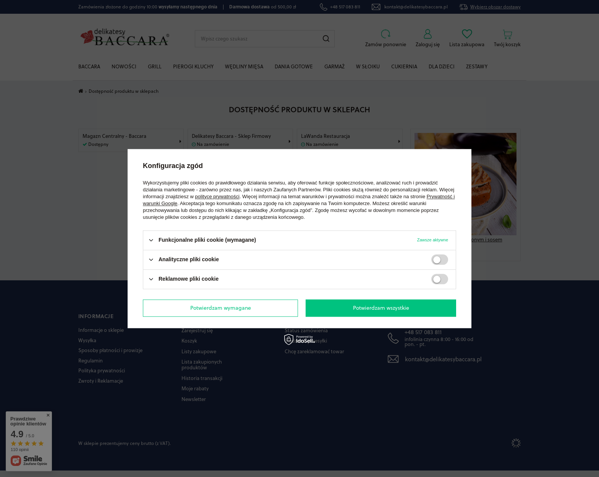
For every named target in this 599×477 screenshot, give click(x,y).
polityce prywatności (217, 196)
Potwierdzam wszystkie (381, 308)
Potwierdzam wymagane (220, 308)
